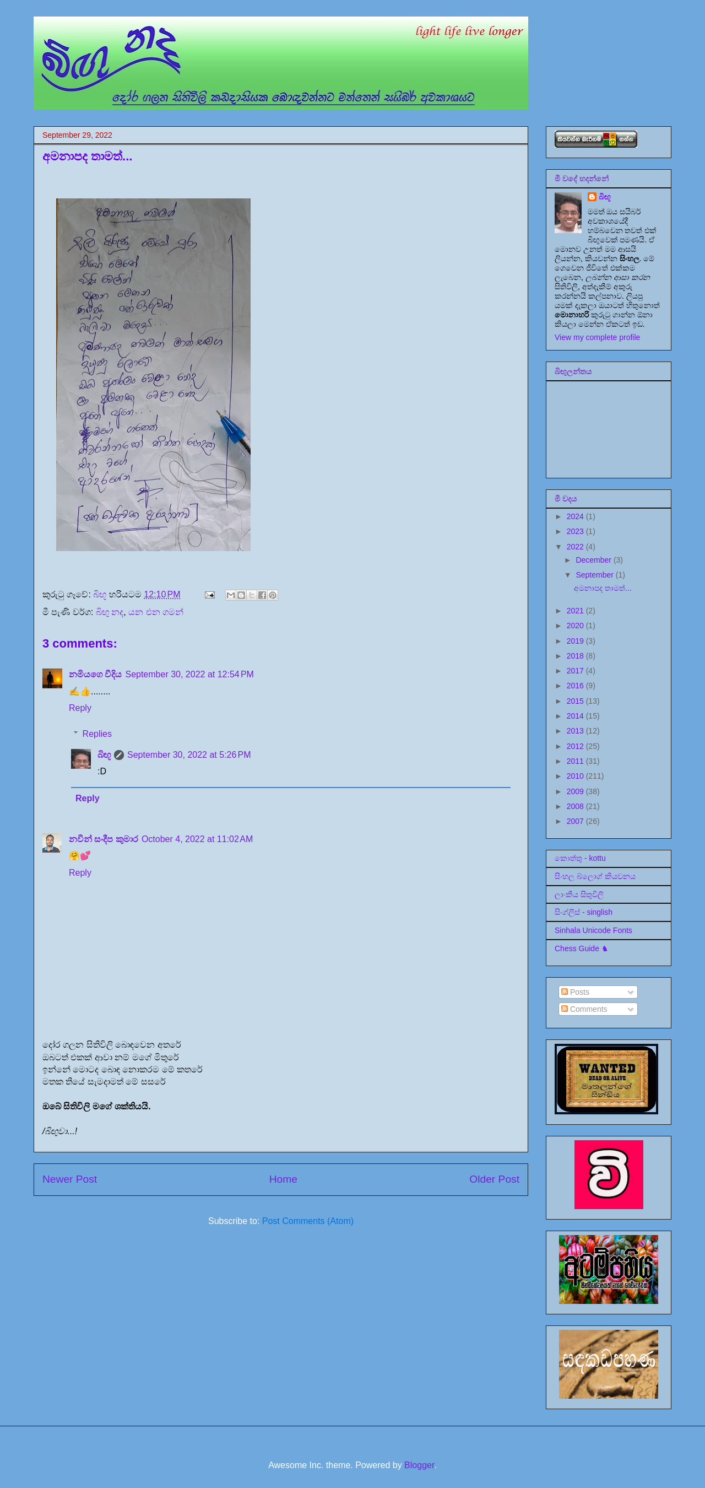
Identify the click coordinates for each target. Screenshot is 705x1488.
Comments (584, 1009)
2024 (576, 516)
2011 (576, 761)
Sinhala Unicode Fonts (593, 930)
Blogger (419, 1465)
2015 (576, 701)
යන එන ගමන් (155, 612)
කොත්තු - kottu (580, 858)
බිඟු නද (109, 612)
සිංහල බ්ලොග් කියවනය (595, 876)
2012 (576, 746)
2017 (576, 670)
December (594, 560)
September (595, 574)
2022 (576, 546)
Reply (80, 708)
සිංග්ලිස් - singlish (583, 912)
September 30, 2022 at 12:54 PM (189, 674)
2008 (576, 806)
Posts (575, 992)
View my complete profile (597, 337)
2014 (576, 715)
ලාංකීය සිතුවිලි (579, 894)
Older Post (494, 1179)
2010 (576, 776)
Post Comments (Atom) (308, 1221)
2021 (576, 610)
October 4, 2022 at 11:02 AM (197, 839)
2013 (576, 730)
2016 (576, 685)
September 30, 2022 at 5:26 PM (189, 754)
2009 (576, 791)
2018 (576, 655)
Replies (97, 733)
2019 (576, 641)
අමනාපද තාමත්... (603, 588)
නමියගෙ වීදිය (95, 674)
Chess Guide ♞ (582, 948)
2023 (576, 531)
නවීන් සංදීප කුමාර (103, 839)
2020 (576, 625)
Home (283, 1179)
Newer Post (69, 1179)
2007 (576, 821)
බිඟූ (104, 754)
